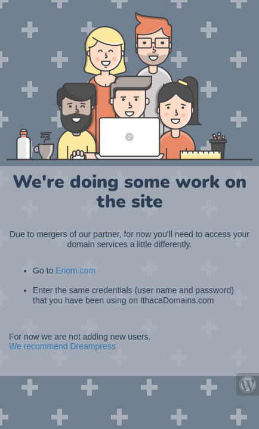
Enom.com (75, 270)
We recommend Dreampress (62, 346)
